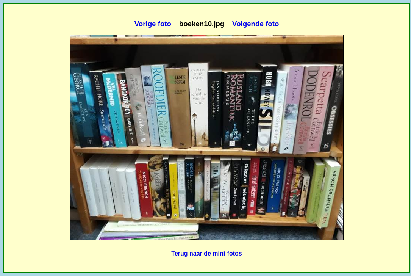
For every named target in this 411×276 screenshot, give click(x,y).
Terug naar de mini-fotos (206, 253)
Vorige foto (153, 24)
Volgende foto (255, 24)
